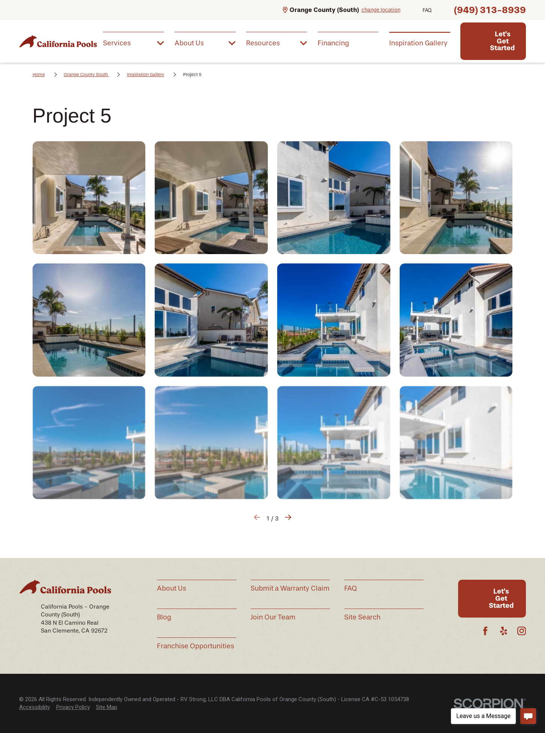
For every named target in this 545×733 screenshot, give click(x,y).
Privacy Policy (73, 707)
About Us (171, 588)
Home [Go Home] (39, 74)
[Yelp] (503, 631)
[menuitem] (133, 42)
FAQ (427, 10)
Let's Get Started (502, 41)
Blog (164, 617)
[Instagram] (521, 631)
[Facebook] (485, 631)
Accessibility (34, 707)
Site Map (106, 707)
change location (380, 10)
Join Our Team (273, 617)
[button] (89, 197)
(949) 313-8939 (490, 9)
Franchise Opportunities (195, 646)
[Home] (58, 41)
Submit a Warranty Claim (290, 588)
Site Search (362, 617)
